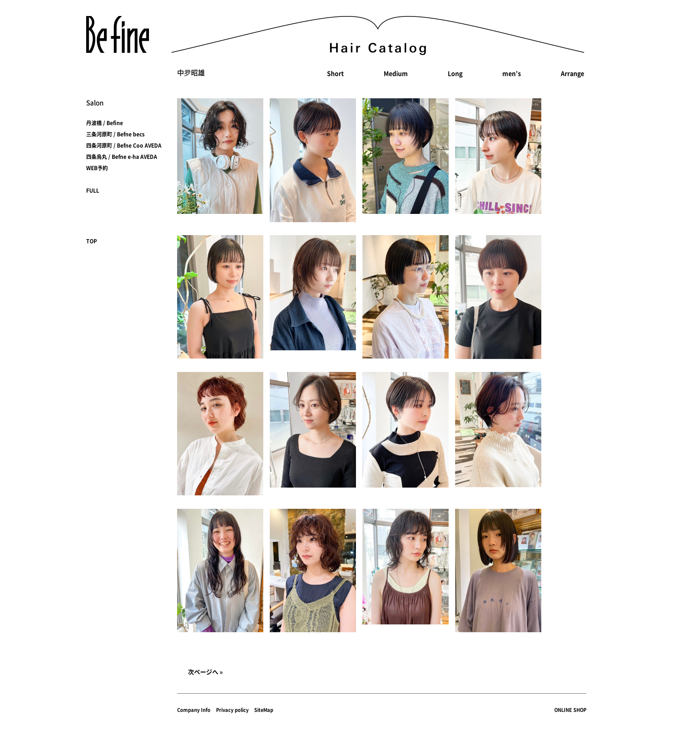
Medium (396, 73)
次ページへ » (205, 671)
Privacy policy (232, 710)
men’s (511, 73)
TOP (91, 241)
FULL (92, 190)
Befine (117, 34)
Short (335, 73)
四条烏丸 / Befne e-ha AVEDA (121, 157)
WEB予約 (97, 168)
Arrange (572, 73)
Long (455, 73)
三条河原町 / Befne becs (115, 134)
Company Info (193, 710)
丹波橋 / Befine (104, 123)
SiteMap (263, 710)
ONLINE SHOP (570, 710)
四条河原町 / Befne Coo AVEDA (124, 145)
